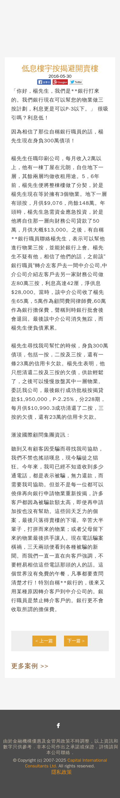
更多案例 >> (30, 666)
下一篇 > (76, 641)
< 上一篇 (44, 641)
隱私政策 (62, 772)
